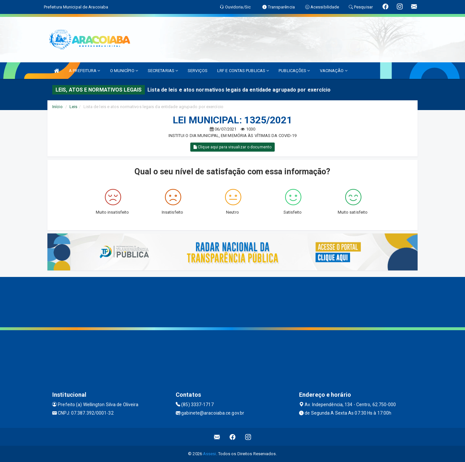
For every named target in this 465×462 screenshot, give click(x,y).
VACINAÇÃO (333, 70)
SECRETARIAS (163, 70)
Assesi (209, 453)
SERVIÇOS (197, 70)
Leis (73, 106)
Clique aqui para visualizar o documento (232, 147)
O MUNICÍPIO (124, 70)
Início (57, 106)
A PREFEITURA (84, 70)
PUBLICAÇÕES (294, 70)
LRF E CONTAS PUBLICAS (243, 70)
